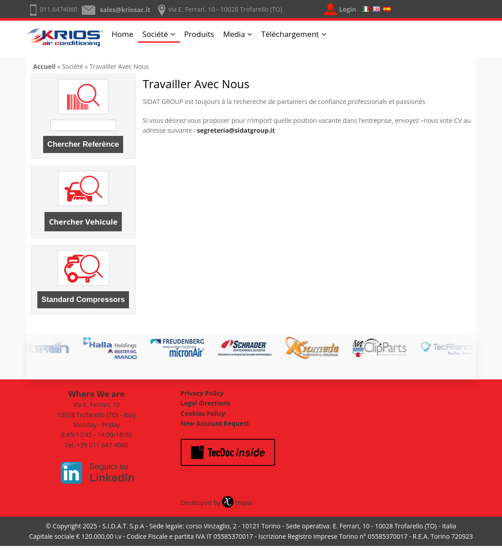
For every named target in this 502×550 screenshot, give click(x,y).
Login (347, 9)
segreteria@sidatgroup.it (236, 130)
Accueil (44, 66)
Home (122, 34)
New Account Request (215, 423)
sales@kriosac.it (125, 9)
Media (234, 34)
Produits (199, 34)
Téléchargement (290, 34)
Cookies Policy (203, 413)
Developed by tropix (217, 502)
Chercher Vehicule (83, 221)
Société (155, 34)
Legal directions (206, 403)
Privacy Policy (202, 393)
